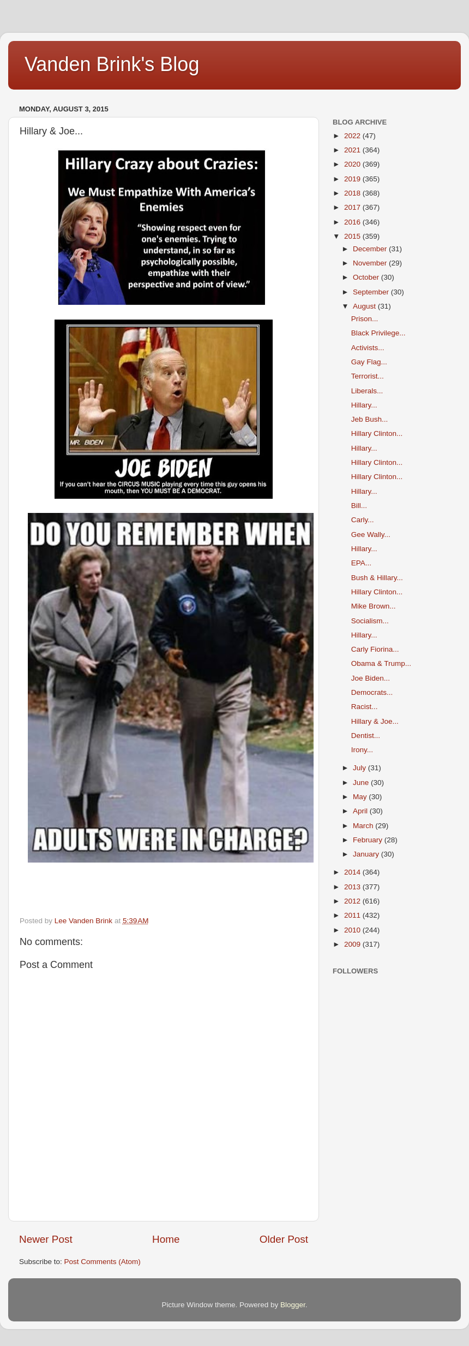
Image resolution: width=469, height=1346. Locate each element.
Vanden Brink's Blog (112, 64)
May (361, 797)
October (367, 277)
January (367, 854)
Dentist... (365, 735)
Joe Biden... (370, 678)
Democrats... (372, 692)
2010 (353, 930)
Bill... (359, 505)
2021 (353, 150)
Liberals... (367, 391)
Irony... (362, 750)
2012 (353, 901)
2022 (353, 136)
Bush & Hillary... (377, 578)
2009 (353, 944)
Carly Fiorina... (375, 649)
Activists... (367, 348)
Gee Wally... (370, 534)
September (372, 292)
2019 (353, 179)
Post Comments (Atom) (102, 1262)
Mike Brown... (373, 606)
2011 (353, 915)
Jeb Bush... (369, 419)
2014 (353, 872)
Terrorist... (367, 376)
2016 (353, 222)
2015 (353, 236)
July (360, 768)
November (371, 263)
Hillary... (364, 405)
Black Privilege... (378, 333)
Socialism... (370, 621)
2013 (353, 887)
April (361, 811)
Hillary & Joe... (375, 721)
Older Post (284, 1239)
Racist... (364, 706)
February (368, 840)
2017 (353, 207)
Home (165, 1239)
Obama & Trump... (381, 663)
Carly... (362, 520)
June (362, 782)
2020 (353, 164)
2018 (353, 193)
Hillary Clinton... (377, 433)
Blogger (292, 1305)
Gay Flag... (369, 362)
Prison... (364, 319)
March (364, 826)
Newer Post (46, 1239)
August (365, 306)
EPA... (361, 563)
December (371, 249)
